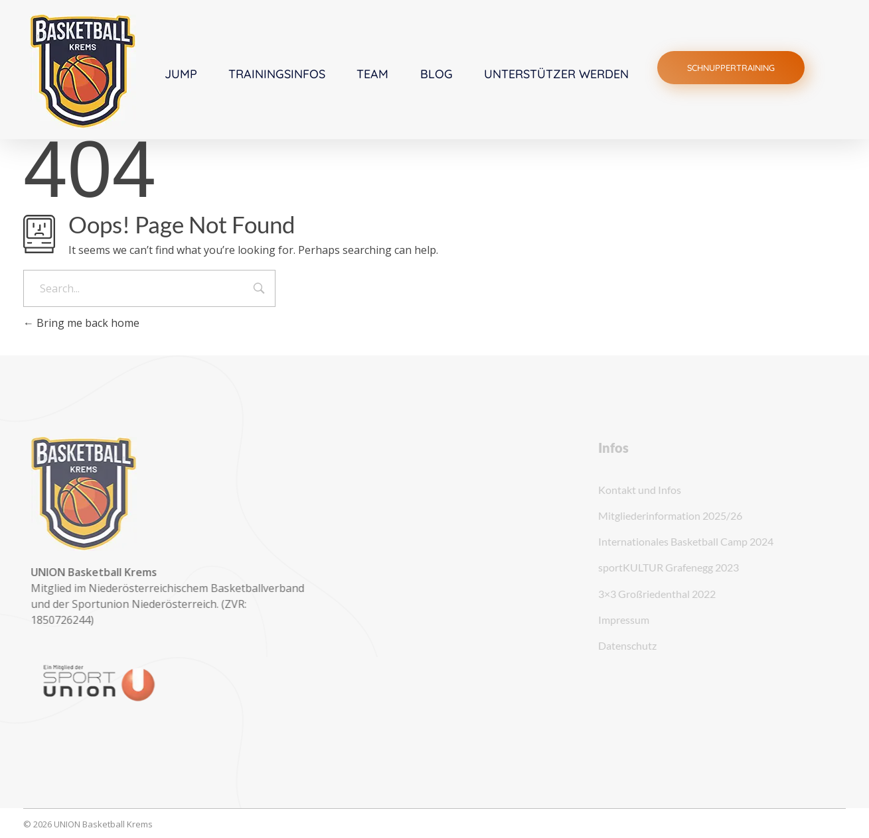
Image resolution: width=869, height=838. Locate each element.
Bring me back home (81, 323)
